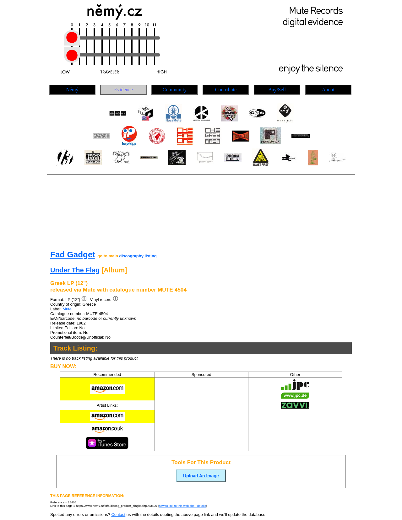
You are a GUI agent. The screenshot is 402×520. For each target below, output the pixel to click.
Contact (118, 514)
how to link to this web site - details (182, 505)
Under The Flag (75, 270)
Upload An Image (201, 475)
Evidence (123, 89)
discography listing (138, 256)
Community (175, 89)
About (328, 89)
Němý (72, 89)
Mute (67, 309)
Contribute (225, 89)
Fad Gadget (72, 254)
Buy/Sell (277, 89)
